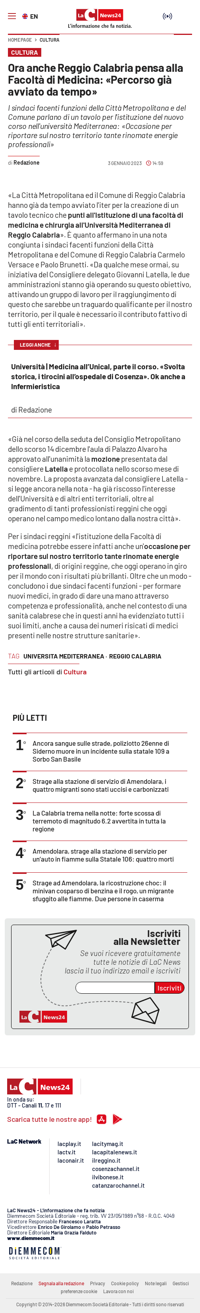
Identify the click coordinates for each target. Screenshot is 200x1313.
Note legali (156, 1283)
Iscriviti (170, 987)
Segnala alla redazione (61, 1283)
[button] (183, 43)
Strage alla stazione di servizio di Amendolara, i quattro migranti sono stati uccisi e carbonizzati (101, 785)
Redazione (22, 1283)
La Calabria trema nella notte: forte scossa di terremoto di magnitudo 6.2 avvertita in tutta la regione (99, 821)
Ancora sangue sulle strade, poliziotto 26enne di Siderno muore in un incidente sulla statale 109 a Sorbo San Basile (101, 751)
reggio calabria (135, 656)
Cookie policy (125, 1283)
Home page (20, 39)
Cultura (50, 39)
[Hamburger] (12, 16)
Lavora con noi (118, 1291)
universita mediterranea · (65, 656)
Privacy (97, 1283)
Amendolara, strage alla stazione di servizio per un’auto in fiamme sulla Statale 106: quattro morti (103, 855)
